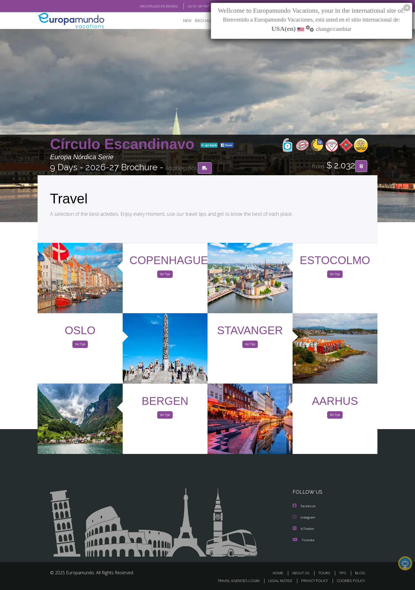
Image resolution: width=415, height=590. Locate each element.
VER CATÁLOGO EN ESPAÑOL (146, 6)
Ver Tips (164, 275)
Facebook (304, 506)
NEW (181, 21)
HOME (280, 573)
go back (209, 145)
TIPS (343, 573)
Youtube (304, 540)
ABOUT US (302, 573)
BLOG (360, 573)
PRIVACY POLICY (312, 581)
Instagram (305, 517)
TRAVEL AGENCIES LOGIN (233, 581)
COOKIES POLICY (349, 581)
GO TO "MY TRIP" (190, 6)
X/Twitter (304, 529)
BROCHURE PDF (205, 21)
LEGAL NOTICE (277, 581)
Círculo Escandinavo (124, 144)
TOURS (325, 573)
